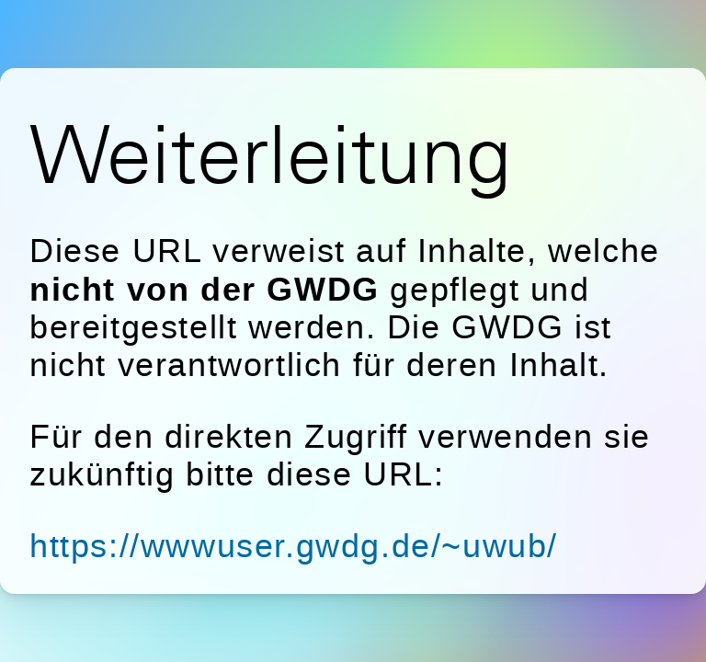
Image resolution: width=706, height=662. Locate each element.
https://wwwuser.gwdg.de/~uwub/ (293, 546)
